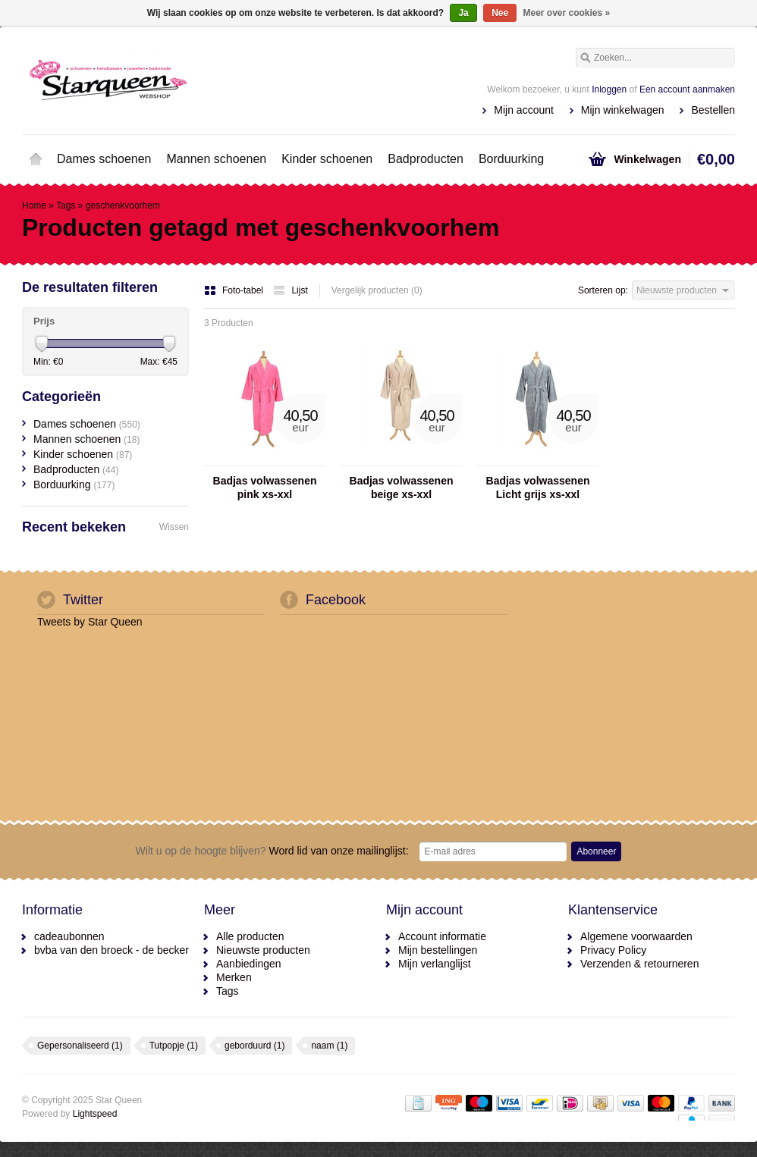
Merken (234, 977)
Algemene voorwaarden (636, 936)
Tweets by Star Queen (90, 622)
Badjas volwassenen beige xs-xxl (402, 487)
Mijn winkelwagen (622, 110)
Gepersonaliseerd (80, 1045)
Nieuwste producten (263, 950)
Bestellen (713, 110)
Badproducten (425, 158)
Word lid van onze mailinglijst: (272, 851)
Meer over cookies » (567, 13)
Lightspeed (95, 1113)
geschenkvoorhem (123, 205)
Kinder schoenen (326, 158)
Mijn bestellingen (437, 950)
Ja (463, 13)
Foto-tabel (234, 290)
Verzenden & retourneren (639, 964)
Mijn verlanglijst (434, 964)
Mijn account (524, 110)
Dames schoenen (104, 158)
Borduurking (511, 158)
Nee (500, 13)
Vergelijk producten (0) (376, 290)
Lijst (290, 290)
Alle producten (250, 936)
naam (329, 1045)
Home (35, 159)
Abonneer (596, 851)
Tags (65, 205)
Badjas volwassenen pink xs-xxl (265, 487)
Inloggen (609, 89)
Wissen (174, 527)
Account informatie (442, 936)
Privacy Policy (613, 950)
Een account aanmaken (687, 89)
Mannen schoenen (217, 158)
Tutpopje (173, 1045)
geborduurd (254, 1045)
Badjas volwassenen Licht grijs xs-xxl (538, 487)
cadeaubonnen (69, 936)
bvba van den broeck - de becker (111, 950)
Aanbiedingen (248, 964)
